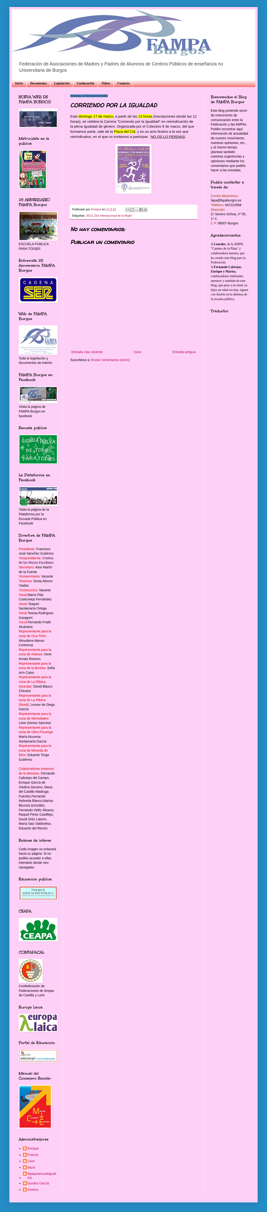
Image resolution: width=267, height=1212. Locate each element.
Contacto (123, 83)
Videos (105, 83)
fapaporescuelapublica (42, 1176)
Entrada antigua (184, 352)
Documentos (38, 83)
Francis (33, 1155)
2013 (89, 215)
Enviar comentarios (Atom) (110, 360)
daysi (31, 1167)
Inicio (19, 83)
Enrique (33, 1148)
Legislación (62, 83)
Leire (31, 1161)
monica (33, 1189)
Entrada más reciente (87, 352)
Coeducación (85, 83)
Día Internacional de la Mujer (113, 215)
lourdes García (38, 1183)
